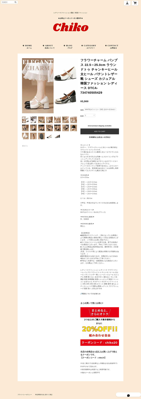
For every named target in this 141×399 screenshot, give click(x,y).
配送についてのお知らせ (91, 294)
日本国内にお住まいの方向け (99, 137)
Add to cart (99, 131)
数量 (82, 116)
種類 (82, 110)
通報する (25, 146)
